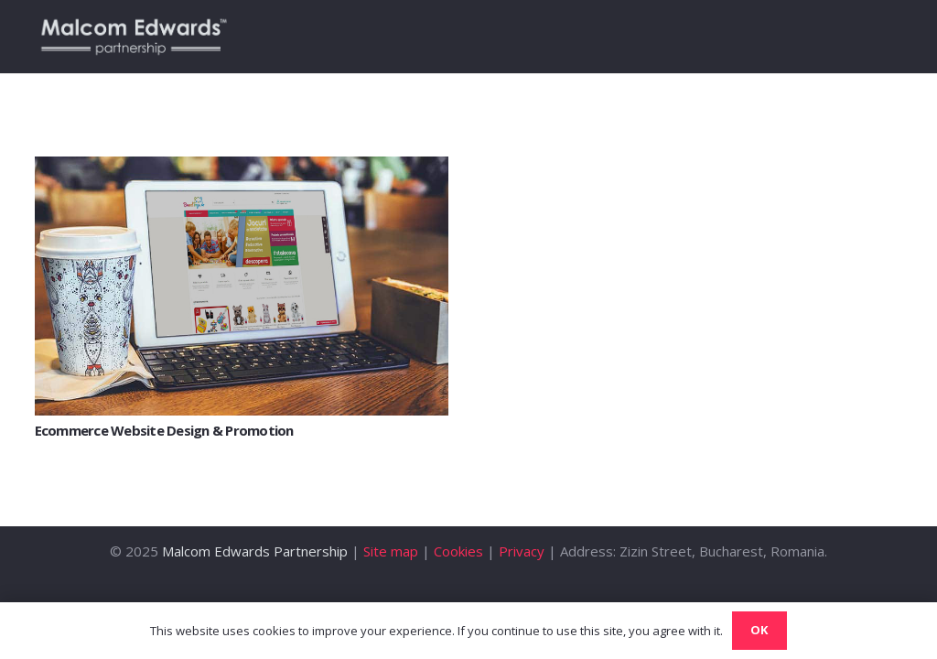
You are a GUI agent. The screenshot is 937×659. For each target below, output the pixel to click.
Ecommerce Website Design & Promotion (164, 430)
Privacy (521, 551)
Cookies (458, 551)
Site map (390, 551)
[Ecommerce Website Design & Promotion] (241, 167)
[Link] (134, 36)
